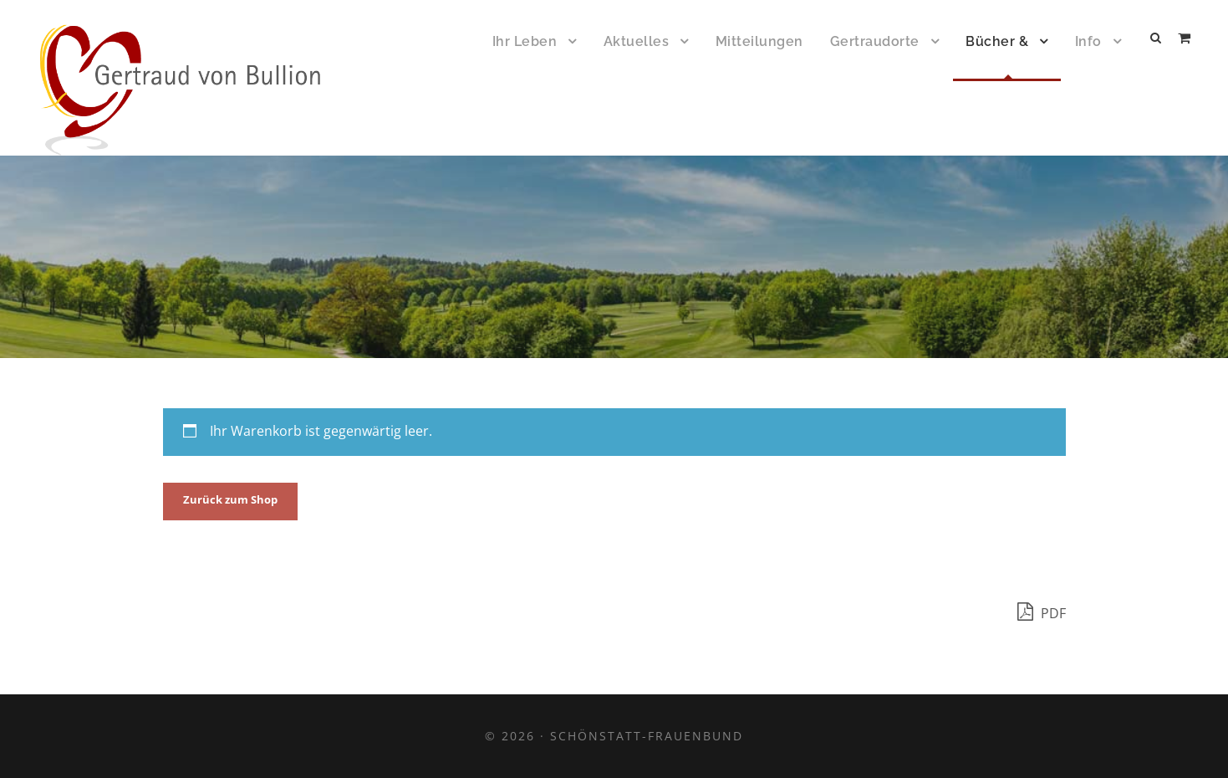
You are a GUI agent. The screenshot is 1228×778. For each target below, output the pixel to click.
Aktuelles (637, 41)
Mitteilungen (759, 41)
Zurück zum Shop (230, 499)
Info (1088, 41)
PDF (1041, 611)
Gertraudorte (875, 41)
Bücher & (997, 41)
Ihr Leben (525, 41)
